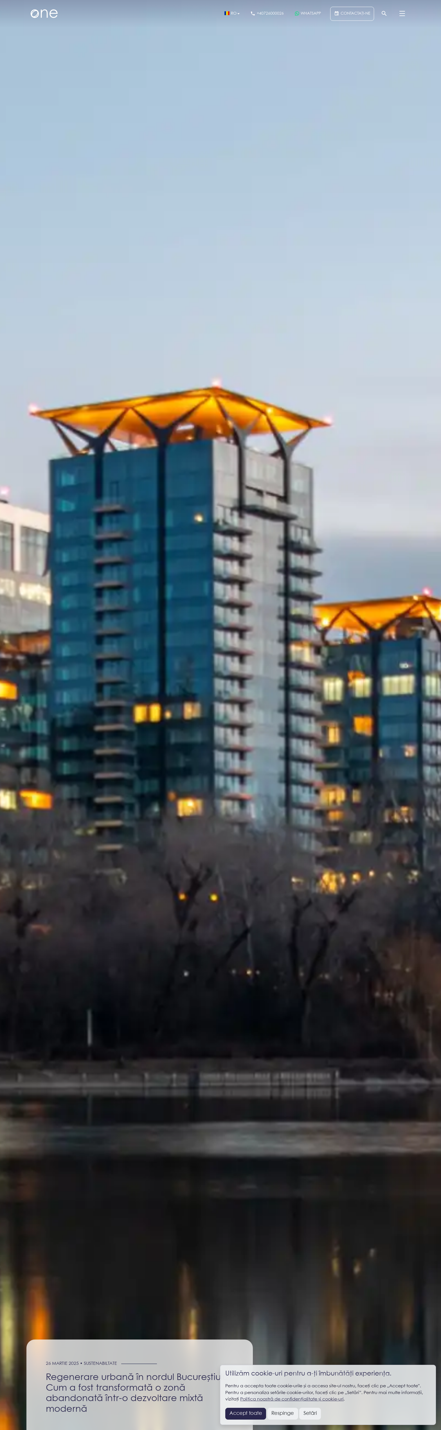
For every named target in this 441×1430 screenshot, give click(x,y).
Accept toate (246, 1413)
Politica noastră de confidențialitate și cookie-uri (292, 1399)
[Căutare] (384, 14)
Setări (310, 1413)
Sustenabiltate (100, 1363)
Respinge (282, 1413)
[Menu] (402, 14)
